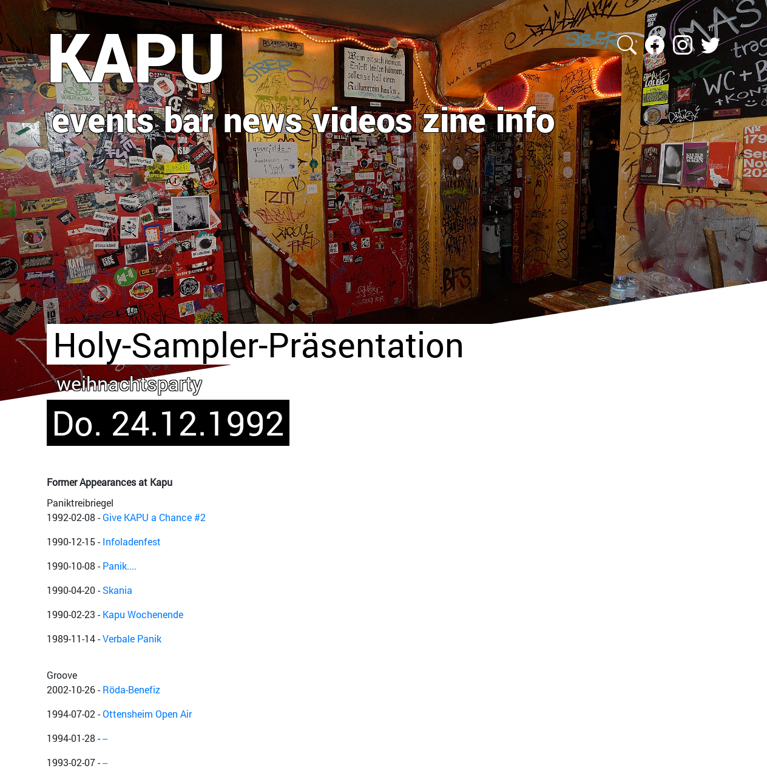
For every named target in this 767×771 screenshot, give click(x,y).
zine (454, 118)
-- (105, 738)
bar (189, 118)
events (103, 118)
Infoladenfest (132, 541)
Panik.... (120, 565)
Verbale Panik (132, 638)
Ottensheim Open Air (147, 713)
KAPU (136, 56)
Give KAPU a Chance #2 (154, 517)
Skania (117, 590)
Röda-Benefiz (131, 689)
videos (363, 118)
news (263, 118)
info (525, 118)
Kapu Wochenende (143, 614)
